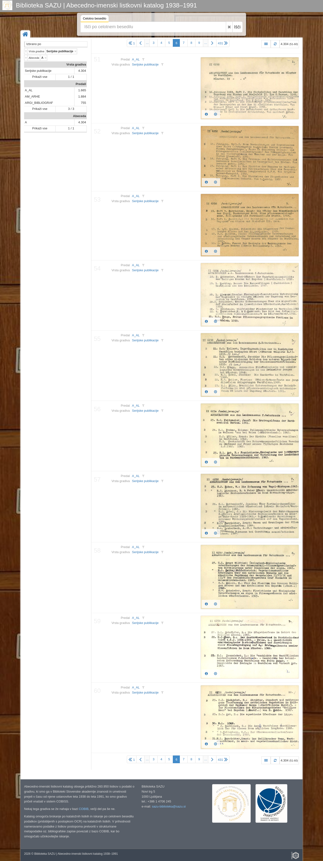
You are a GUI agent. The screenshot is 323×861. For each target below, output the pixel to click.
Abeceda (79, 116)
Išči (237, 27)
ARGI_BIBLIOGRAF (39, 103)
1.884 (82, 96)
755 (83, 103)
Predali (81, 84)
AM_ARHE (32, 96)
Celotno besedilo (95, 19)
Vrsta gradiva (76, 64)
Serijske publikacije (38, 71)
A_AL (29, 90)
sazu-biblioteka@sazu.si (169, 806)
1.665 (82, 90)
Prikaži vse (39, 77)
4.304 (82, 71)
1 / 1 (71, 77)
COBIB (83, 809)
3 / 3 (71, 109)
